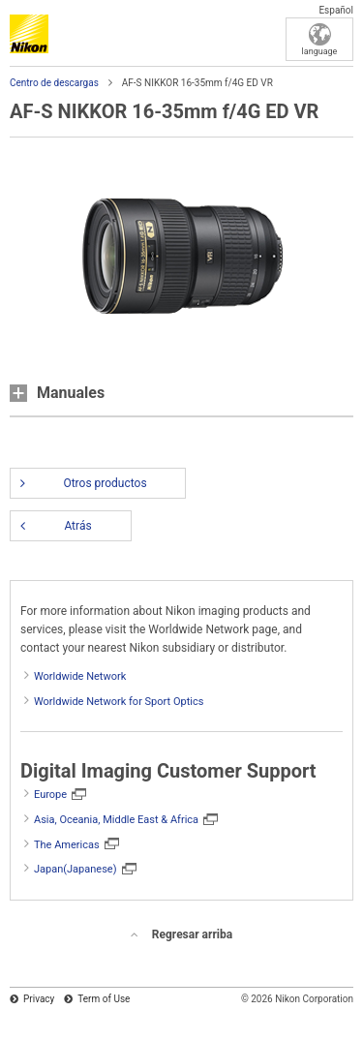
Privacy (38, 999)
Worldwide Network (80, 676)
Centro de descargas (54, 82)
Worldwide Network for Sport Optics (118, 701)
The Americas (67, 845)
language (320, 51)
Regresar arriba (192, 934)
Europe (50, 794)
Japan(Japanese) (75, 869)
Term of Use (103, 999)
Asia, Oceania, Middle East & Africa (116, 819)
